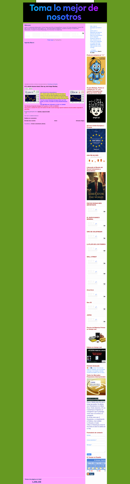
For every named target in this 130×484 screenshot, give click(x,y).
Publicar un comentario (30, 118)
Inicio (55, 120)
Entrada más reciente (30, 120)
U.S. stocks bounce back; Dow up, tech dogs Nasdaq (40, 86)
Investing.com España (52, 84)
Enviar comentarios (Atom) (38, 123)
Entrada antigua (80, 120)
